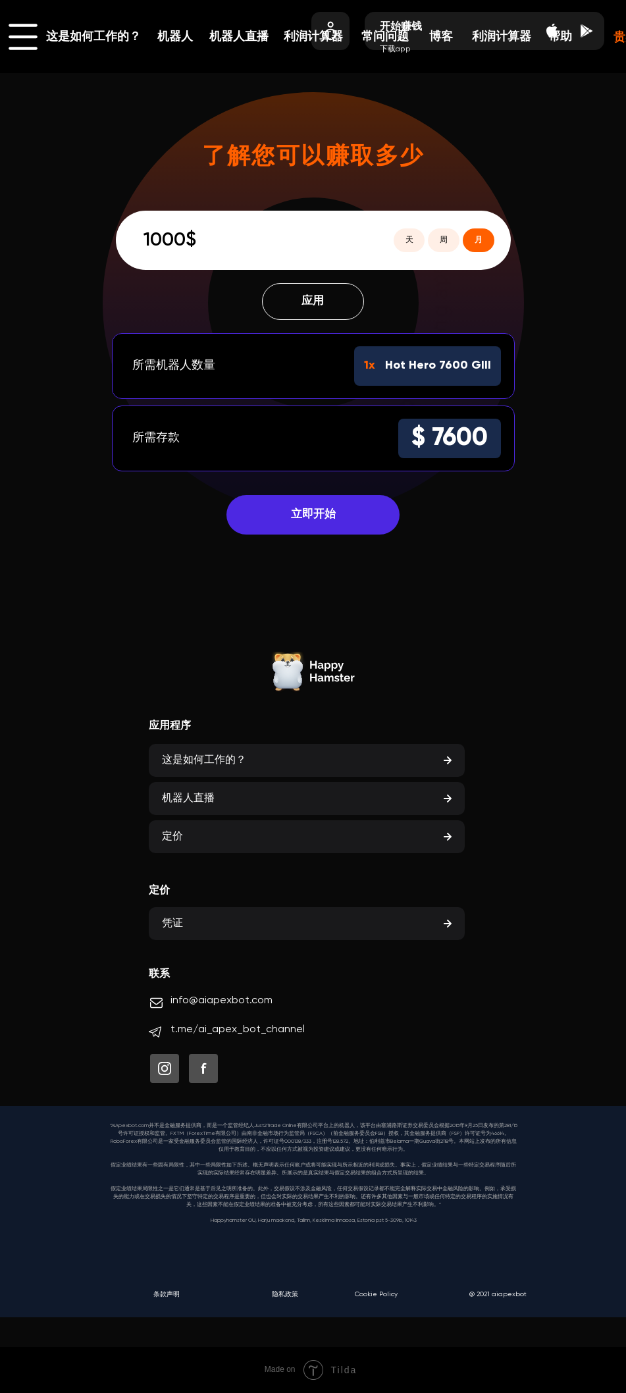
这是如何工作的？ (93, 37)
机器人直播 (239, 37)
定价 (172, 836)
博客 (441, 37)
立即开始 (313, 521)
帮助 (560, 37)
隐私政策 (285, 1294)
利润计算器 (501, 37)
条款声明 (166, 1294)
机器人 (175, 37)
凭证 (172, 923)
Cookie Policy (376, 1294)
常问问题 (385, 37)
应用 (313, 303)
